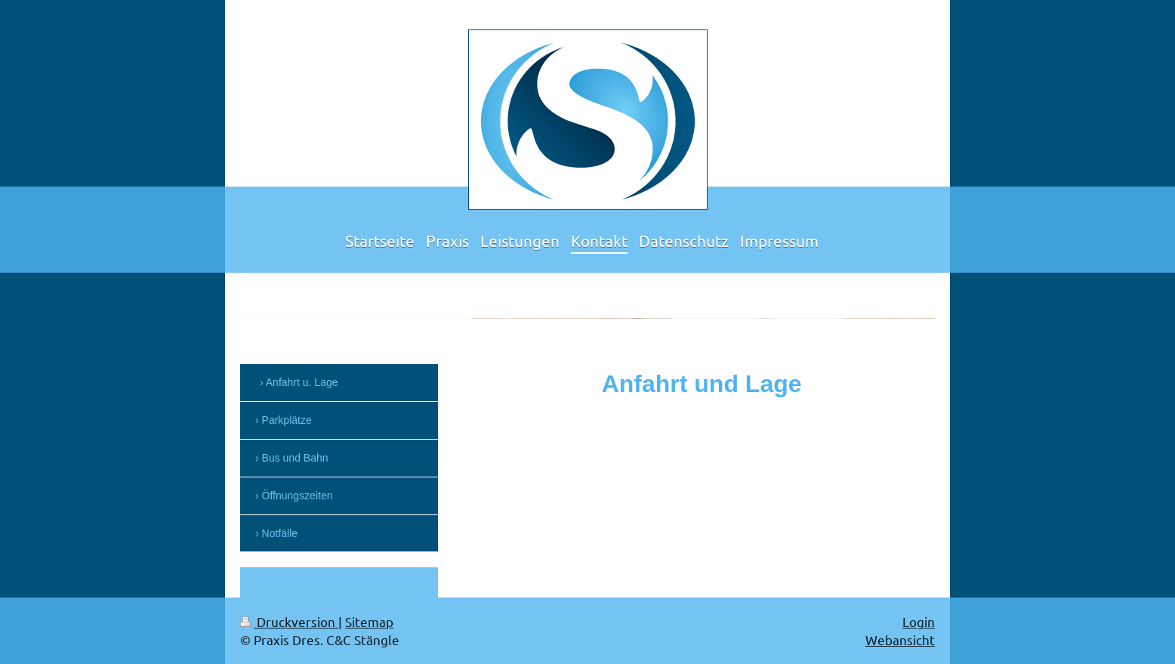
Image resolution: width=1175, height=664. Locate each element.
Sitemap (369, 621)
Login (918, 621)
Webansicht (900, 639)
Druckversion (289, 621)
